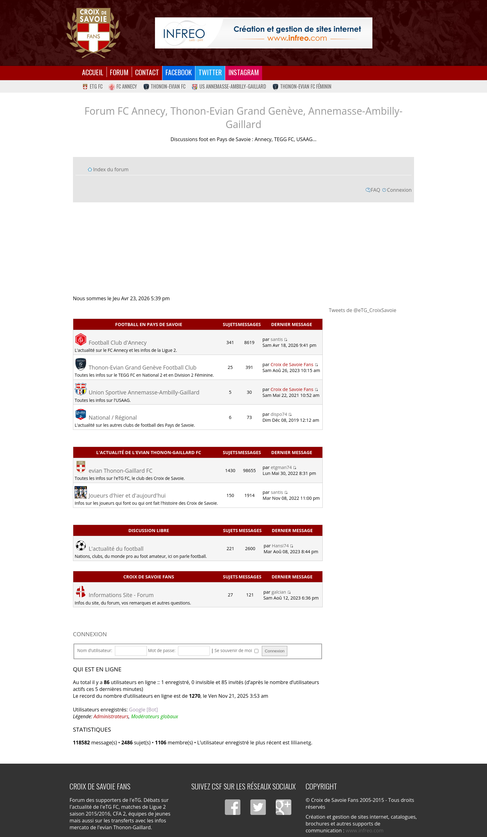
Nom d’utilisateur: (94, 650)
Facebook (179, 72)
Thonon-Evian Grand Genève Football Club (142, 367)
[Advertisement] (243, 248)
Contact (147, 72)
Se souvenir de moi (236, 650)
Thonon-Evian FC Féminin (301, 86)
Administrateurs (111, 716)
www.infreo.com (365, 830)
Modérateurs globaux (154, 716)
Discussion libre (148, 530)
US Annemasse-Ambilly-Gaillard (229, 86)
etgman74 (281, 467)
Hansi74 (280, 546)
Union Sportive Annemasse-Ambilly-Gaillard (144, 392)
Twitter (210, 72)
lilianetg (301, 742)
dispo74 (279, 414)
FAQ (375, 189)
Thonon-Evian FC (164, 86)
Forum (119, 72)
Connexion (399, 189)
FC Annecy (123, 86)
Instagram (243, 72)
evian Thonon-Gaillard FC (120, 470)
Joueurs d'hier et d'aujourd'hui (127, 495)
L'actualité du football (116, 548)
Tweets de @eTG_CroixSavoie (362, 310)
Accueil (92, 72)
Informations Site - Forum (121, 595)
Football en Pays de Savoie (148, 324)
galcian (278, 592)
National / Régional (113, 417)
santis (277, 339)
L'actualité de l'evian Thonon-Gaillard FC (148, 452)
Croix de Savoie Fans (292, 364)
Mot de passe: (161, 650)
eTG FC (92, 86)
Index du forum (111, 169)
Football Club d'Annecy (118, 342)
